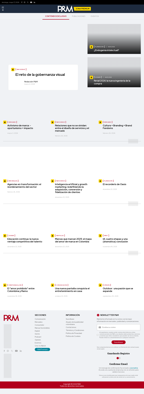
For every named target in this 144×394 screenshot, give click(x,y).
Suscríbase (70, 319)
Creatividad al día (15, 285)
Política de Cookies (73, 336)
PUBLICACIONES (78, 16)
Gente (37, 334)
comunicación (61, 285)
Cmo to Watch (40, 346)
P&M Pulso (60, 235)
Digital (37, 331)
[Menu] (3, 7)
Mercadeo (12, 122)
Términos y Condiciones (75, 330)
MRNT (106, 235)
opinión (107, 285)
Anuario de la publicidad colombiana (74, 323)
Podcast (38, 337)
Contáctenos (71, 327)
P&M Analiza (13, 181)
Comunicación (40, 319)
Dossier (11, 235)
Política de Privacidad (74, 333)
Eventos (38, 343)
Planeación (108, 181)
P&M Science (60, 122)
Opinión (38, 340)
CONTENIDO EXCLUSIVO (55, 16)
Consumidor (39, 325)
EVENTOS (95, 16)
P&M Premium (42, 349)
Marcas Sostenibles (42, 328)
